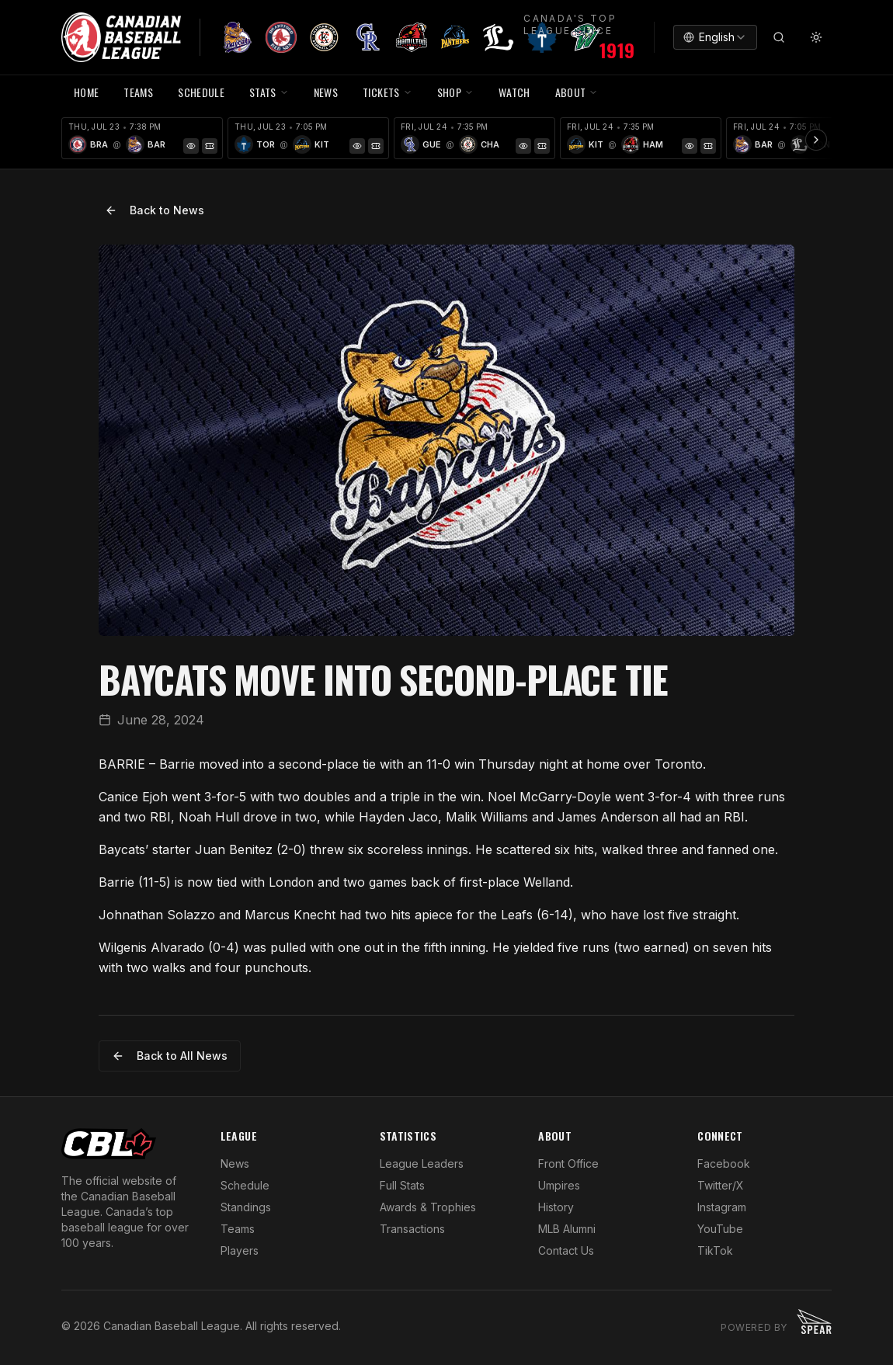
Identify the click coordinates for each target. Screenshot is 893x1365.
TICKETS (387, 92)
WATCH (514, 92)
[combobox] (715, 37)
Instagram (721, 1207)
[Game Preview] (191, 146)
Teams (238, 1228)
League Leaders (422, 1163)
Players (240, 1250)
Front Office (568, 1163)
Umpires (559, 1185)
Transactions (412, 1228)
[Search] (778, 37)
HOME (86, 92)
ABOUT (577, 92)
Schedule (245, 1185)
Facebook (723, 1163)
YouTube (720, 1228)
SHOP (455, 92)
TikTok (715, 1250)
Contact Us (566, 1250)
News (235, 1163)
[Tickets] (209, 146)
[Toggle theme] (816, 37)
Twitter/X (720, 1185)
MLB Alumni (567, 1228)
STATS (269, 92)
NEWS (326, 92)
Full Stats (402, 1185)
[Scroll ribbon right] (816, 140)
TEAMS (138, 92)
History (556, 1207)
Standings (246, 1207)
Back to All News (170, 1055)
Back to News (154, 210)
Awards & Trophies (428, 1207)
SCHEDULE (201, 92)
